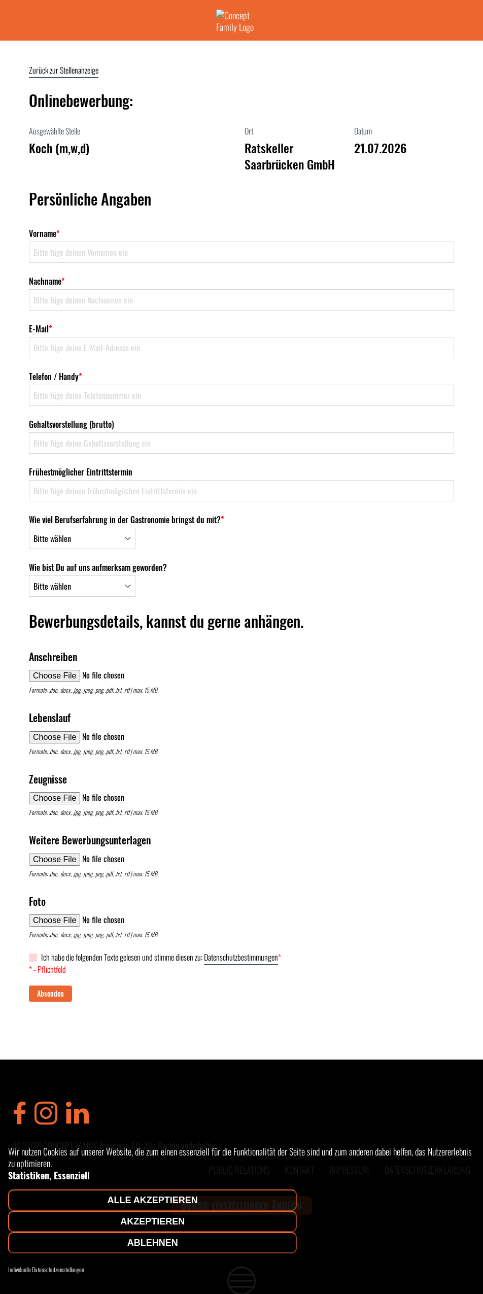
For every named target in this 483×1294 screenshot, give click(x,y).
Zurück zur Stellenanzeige (63, 70)
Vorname (44, 233)
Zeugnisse (48, 779)
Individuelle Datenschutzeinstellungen (46, 1270)
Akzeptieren (152, 1221)
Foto (37, 901)
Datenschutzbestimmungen (241, 957)
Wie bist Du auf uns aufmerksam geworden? (98, 567)
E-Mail (40, 329)
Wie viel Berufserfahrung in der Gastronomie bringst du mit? (126, 520)
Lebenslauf (50, 717)
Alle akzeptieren (153, 1200)
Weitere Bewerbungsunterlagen (90, 840)
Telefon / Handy (55, 376)
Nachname (47, 281)
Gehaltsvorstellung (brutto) (71, 424)
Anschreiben (53, 657)
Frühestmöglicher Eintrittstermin (80, 472)
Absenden (50, 993)
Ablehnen (152, 1243)
